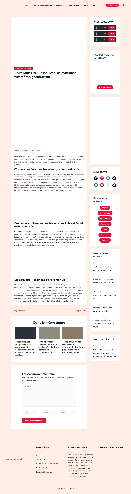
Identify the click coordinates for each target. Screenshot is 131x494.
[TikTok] (24, 461)
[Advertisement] (105, 131)
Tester (112, 27)
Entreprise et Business (40, 5)
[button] (112, 5)
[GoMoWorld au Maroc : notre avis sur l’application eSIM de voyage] (93, 317)
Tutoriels (105, 243)
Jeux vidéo (57, 5)
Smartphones (69, 5)
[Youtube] (15, 461)
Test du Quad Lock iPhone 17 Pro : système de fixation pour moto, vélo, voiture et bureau (72, 347)
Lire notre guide (105, 87)
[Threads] (21, 461)
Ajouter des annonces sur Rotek (48, 466)
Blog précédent (18, 311)
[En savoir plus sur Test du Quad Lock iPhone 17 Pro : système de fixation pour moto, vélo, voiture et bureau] (72, 333)
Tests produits (105, 208)
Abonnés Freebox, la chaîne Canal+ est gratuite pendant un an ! (104, 297)
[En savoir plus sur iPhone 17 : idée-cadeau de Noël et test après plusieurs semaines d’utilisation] (49, 333)
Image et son (105, 220)
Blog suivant (81, 311)
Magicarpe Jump (23, 185)
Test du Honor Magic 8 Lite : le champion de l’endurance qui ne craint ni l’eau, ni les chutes (25, 348)
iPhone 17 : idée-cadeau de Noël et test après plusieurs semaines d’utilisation (49, 347)
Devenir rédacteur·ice (44, 474)
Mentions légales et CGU (45, 470)
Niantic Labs (32, 180)
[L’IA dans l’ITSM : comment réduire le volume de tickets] (93, 277)
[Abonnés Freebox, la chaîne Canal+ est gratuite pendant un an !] (93, 289)
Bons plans (105, 237)
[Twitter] (11, 461)
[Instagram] (5, 461)
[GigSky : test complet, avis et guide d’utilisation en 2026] (93, 265)
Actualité (24, 5)
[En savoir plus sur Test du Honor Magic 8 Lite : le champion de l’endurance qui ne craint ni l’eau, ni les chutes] (25, 333)
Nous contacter (42, 462)
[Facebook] (8, 461)
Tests (80, 5)
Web (87, 5)
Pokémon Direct (49, 190)
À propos (39, 457)
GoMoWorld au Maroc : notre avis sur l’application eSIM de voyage (104, 325)
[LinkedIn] (18, 461)
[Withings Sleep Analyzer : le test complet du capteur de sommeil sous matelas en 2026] (93, 347)
